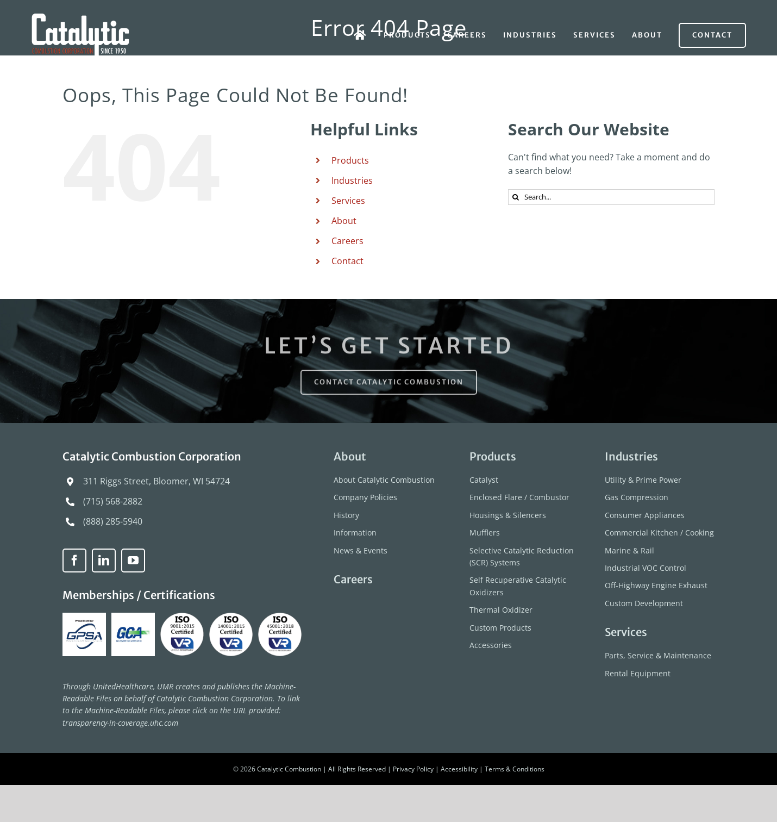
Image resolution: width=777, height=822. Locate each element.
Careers (347, 241)
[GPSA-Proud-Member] (85, 617)
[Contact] (712, 35)
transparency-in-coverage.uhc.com (120, 723)
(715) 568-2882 (112, 501)
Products (350, 160)
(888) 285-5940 (112, 521)
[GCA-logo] (134, 617)
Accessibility (459, 769)
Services (348, 201)
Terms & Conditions (514, 769)
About (343, 221)
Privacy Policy (413, 769)
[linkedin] (104, 560)
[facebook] (74, 560)
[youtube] (133, 560)
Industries (352, 180)
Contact (347, 261)
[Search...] (611, 197)
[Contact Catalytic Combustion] (388, 384)
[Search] (516, 197)
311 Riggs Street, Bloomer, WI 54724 (156, 481)
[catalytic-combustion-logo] (81, 17)
